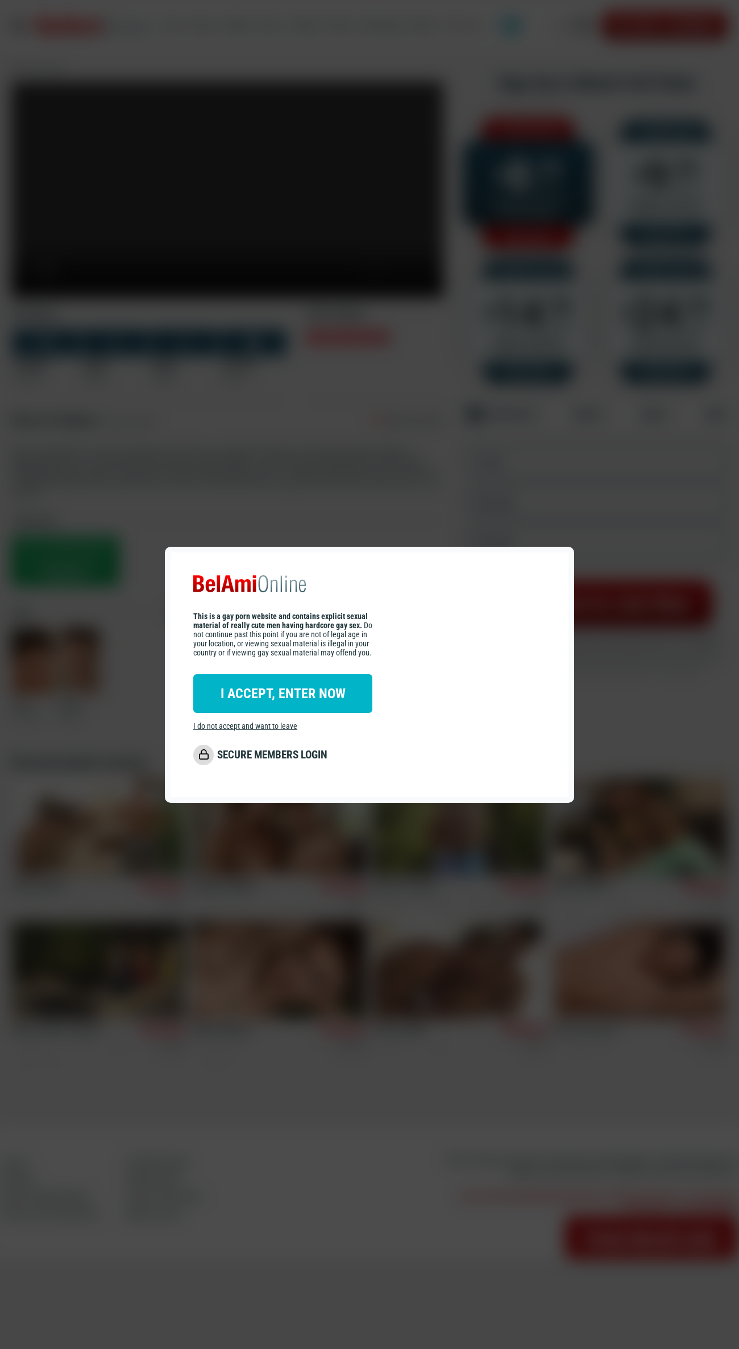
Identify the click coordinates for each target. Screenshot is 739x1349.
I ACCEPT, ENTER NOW (283, 694)
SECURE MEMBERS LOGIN (272, 754)
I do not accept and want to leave (245, 726)
